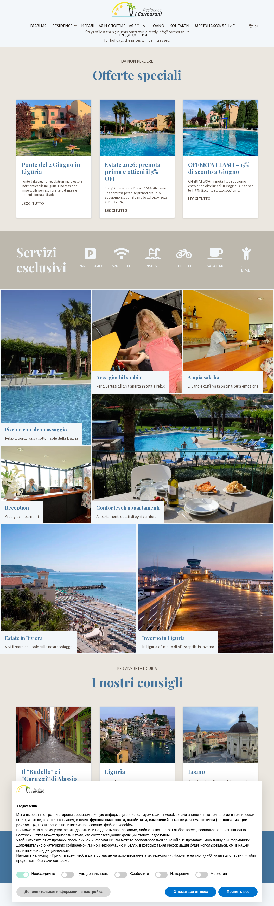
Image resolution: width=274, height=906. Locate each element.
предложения (132, 36)
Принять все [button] (238, 892)
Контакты (179, 27)
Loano (157, 27)
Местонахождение (215, 27)
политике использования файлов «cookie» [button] (97, 825)
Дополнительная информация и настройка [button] (64, 892)
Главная (38, 27)
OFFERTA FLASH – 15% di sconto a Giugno (219, 173)
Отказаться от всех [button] (190, 892)
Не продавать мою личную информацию (214, 840)
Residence (62, 27)
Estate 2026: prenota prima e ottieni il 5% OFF (132, 177)
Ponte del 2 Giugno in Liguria (51, 173)
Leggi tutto (33, 209)
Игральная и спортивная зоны (113, 27)
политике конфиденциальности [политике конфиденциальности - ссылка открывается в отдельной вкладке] (42, 850)
